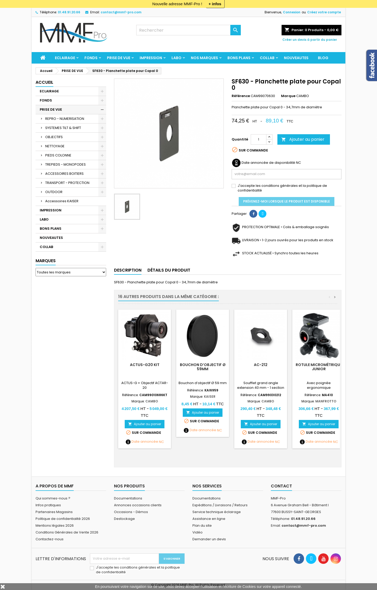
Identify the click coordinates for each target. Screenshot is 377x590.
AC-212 (260, 364)
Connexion (291, 12)
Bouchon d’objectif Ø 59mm (203, 367)
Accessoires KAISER (61, 201)
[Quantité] (258, 139)
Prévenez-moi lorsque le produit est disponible (286, 201)
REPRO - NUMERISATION (64, 118)
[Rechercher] (188, 30)
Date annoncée (145, 441)
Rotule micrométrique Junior (319, 367)
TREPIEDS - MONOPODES (65, 164)
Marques (46, 261)
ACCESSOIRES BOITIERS (64, 173)
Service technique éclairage (216, 511)
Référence (241, 96)
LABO (176, 57)
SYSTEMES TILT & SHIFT (63, 127)
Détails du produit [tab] (168, 270)
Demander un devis (209, 539)
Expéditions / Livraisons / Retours (220, 505)
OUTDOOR (53, 191)
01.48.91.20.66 (69, 12)
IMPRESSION (151, 57)
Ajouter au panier (302, 139)
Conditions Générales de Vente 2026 (67, 532)
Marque (288, 96)
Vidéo (197, 532)
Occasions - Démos (131, 511)
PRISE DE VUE (118, 57)
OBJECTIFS (54, 136)
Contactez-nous (50, 539)
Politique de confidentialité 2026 (63, 518)
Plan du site (202, 525)
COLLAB (267, 57)
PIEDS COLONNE (58, 155)
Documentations (128, 498)
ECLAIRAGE (65, 57)
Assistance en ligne (208, 518)
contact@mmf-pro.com (121, 12)
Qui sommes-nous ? (53, 498)
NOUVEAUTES (296, 57)
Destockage (124, 518)
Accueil (44, 82)
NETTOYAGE (55, 146)
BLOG (323, 57)
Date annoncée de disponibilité (268, 162)
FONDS (91, 57)
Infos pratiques (48, 505)
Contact (281, 486)
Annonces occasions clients (138, 505)
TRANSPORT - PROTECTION (67, 182)
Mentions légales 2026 (55, 525)
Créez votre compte (324, 12)
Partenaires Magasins (54, 511)
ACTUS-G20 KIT (144, 364)
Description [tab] (127, 270)
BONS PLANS (238, 57)
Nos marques (204, 57)
